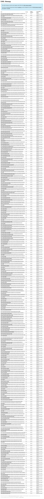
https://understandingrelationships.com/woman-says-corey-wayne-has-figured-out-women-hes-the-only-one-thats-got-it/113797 (12, 164)
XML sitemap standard (27, 5)
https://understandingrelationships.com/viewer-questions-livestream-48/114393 (12, 129)
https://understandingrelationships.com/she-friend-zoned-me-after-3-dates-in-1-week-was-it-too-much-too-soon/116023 (12, 399)
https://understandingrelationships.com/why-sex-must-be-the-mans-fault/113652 (12, 68)
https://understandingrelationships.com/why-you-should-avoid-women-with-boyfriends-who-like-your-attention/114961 (12, 234)
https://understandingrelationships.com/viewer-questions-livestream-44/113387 (12, 26)
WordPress (20, 7)
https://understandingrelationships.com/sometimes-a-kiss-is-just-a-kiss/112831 (12, 28)
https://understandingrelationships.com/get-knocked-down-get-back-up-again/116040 (13, 432)
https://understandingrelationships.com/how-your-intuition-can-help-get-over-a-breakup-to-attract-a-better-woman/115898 (12, 315)
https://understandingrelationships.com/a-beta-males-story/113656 (10, 65)
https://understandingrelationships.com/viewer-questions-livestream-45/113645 (12, 54)
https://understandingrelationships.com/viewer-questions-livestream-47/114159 (12, 98)
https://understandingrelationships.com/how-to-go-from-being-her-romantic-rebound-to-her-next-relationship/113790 (12, 159)
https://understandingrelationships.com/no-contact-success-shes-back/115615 (12, 289)
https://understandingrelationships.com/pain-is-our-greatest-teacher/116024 (11, 401)
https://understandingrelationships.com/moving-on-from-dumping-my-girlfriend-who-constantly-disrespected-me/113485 (12, 47)
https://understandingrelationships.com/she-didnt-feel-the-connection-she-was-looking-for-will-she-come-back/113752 (12, 199)
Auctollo (8, 8)
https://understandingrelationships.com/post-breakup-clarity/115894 (10, 311)
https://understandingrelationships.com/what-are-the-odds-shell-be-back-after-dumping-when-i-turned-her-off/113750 (12, 133)
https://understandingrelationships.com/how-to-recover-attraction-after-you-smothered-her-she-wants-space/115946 (12, 342)
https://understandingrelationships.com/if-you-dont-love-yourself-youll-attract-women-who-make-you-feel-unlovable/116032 (12, 416)
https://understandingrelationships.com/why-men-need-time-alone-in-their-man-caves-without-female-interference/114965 (12, 238)
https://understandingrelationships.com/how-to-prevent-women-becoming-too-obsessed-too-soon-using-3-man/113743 (12, 122)
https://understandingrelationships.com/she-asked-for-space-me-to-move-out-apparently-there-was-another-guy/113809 (12, 175)
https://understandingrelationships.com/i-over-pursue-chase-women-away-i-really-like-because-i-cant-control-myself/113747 (12, 135)
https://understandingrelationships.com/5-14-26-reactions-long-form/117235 (12, 443)
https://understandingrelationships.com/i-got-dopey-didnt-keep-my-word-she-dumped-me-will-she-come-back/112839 (12, 36)
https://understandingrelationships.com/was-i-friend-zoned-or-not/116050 (11, 439)
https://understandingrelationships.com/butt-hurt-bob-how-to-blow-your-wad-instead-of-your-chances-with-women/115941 (12, 331)
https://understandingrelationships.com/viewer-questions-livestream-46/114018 (12, 81)
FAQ (17, 497)
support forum (22, 497)
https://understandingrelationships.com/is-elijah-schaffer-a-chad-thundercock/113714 (13, 92)
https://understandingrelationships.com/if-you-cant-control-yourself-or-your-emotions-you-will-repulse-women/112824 (12, 21)
